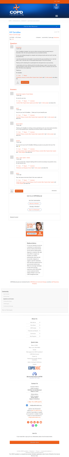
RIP (13, 39)
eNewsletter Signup (34, 442)
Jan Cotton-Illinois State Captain (23, 151)
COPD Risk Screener (34, 354)
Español (34, 364)
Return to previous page (14, 34)
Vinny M (30, 168)
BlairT (37, 103)
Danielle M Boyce (20, 117)
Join (55, 1)
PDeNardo (18, 77)
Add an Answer (25, 82)
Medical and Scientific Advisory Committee (34, 359)
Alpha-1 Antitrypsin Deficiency (34, 362)
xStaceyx (23, 77)
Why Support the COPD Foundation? (34, 352)
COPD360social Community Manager (38, 282)
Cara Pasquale (24, 168)
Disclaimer (31, 451)
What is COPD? (34, 345)
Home (10, 20)
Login (58, 1)
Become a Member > (34, 203)
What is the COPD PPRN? (34, 347)
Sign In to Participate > (34, 209)
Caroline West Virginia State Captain (34, 77)
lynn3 (34, 103)
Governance (33, 333)
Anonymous (56, 37)
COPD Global (33, 328)
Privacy (37, 451)
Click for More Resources (30, 26)
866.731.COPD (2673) (36, 410)
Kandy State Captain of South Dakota (24, 182)
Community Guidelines (46, 451)
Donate (56, 7)
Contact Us (34, 356)
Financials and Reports (33, 330)
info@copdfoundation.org (34, 417)
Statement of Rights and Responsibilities (34, 452)
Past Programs (33, 336)
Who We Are (33, 322)
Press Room (33, 325)
